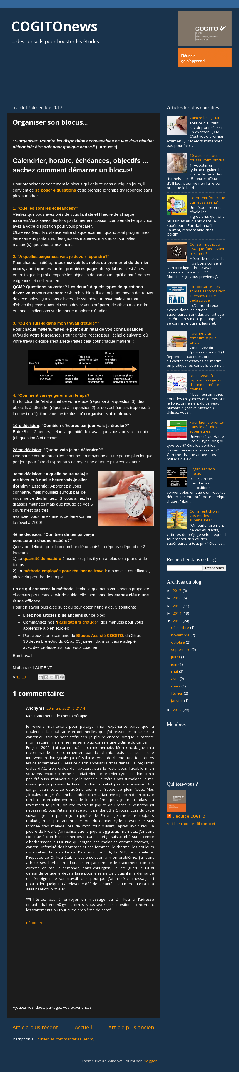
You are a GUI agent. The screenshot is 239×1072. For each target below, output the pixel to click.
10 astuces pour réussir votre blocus (207, 157)
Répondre (34, 922)
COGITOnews (54, 26)
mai (175, 671)
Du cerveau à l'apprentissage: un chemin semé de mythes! (206, 382)
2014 (178, 613)
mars (176, 686)
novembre (181, 634)
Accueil (83, 1027)
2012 (178, 709)
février (177, 693)
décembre (180, 627)
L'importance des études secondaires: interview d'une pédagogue (207, 293)
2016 (178, 598)
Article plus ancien (131, 1027)
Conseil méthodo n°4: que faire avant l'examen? (207, 249)
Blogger (150, 1060)
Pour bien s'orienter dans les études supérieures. (207, 427)
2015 (178, 605)
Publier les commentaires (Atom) (65, 1038)
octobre (178, 642)
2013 (178, 620)
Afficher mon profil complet (191, 823)
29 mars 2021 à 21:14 (65, 708)
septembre (181, 649)
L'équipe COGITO (188, 816)
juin (174, 664)
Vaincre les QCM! (204, 117)
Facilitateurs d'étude (77, 622)
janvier (177, 700)
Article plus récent (35, 1027)
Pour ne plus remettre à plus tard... (203, 338)
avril (175, 678)
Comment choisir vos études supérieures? (205, 516)
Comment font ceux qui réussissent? (207, 200)
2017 (178, 590)
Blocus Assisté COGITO (99, 635)
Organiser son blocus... (202, 471)
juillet (176, 656)
